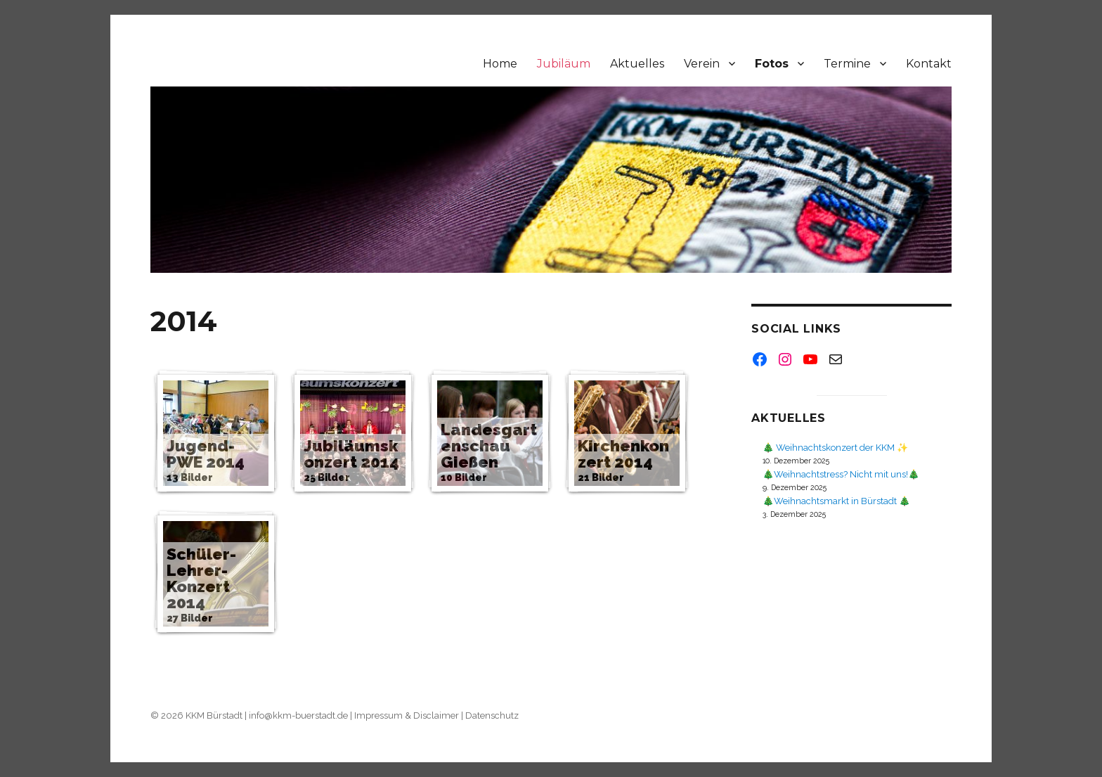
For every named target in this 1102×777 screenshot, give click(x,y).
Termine (847, 63)
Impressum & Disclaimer (406, 715)
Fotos (772, 63)
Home (500, 63)
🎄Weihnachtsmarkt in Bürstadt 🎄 (836, 501)
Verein (702, 63)
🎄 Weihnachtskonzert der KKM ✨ (835, 447)
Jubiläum (563, 63)
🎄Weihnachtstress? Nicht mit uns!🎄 (841, 474)
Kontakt (929, 63)
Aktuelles (637, 63)
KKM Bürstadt (214, 715)
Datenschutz (492, 715)
